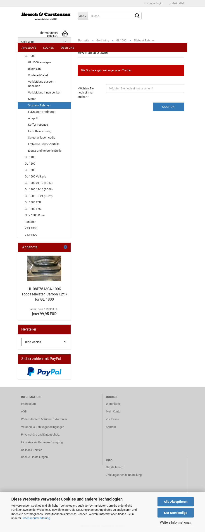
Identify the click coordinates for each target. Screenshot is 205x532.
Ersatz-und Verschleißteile (45, 150)
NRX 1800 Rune (35, 215)
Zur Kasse (112, 419)
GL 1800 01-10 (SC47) (39, 183)
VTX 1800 (31, 234)
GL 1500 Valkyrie (35, 176)
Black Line (34, 68)
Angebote (28, 47)
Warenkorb (113, 403)
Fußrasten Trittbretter (41, 111)
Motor (32, 99)
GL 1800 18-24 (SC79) (39, 196)
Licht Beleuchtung (39, 131)
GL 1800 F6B (33, 202)
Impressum (28, 403)
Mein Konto (113, 411)
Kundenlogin (153, 3)
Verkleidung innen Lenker (44, 92)
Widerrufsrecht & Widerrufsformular (44, 419)
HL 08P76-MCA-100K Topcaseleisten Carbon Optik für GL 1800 (44, 294)
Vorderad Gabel (38, 75)
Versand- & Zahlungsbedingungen (42, 427)
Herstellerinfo (114, 467)
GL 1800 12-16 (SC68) (39, 189)
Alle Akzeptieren (176, 501)
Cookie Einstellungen (34, 457)
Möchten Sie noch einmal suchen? (86, 92)
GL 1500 (30, 170)
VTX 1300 (31, 228)
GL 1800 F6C (33, 209)
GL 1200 (30, 163)
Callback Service (31, 450)
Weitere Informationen (175, 522)
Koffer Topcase (38, 124)
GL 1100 (30, 157)
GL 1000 (30, 56)
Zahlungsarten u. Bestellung (124, 475)
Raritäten (30, 221)
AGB (24, 411)
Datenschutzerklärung (36, 518)
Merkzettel (176, 3)
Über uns (67, 47)
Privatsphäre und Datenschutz (40, 434)
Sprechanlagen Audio (41, 137)
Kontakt (111, 427)
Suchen (48, 47)
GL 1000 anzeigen (39, 62)
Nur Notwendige (175, 513)
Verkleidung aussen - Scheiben (41, 84)
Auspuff (33, 118)
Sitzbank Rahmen (39, 105)
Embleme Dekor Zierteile (44, 144)
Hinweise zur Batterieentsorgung (42, 442)
